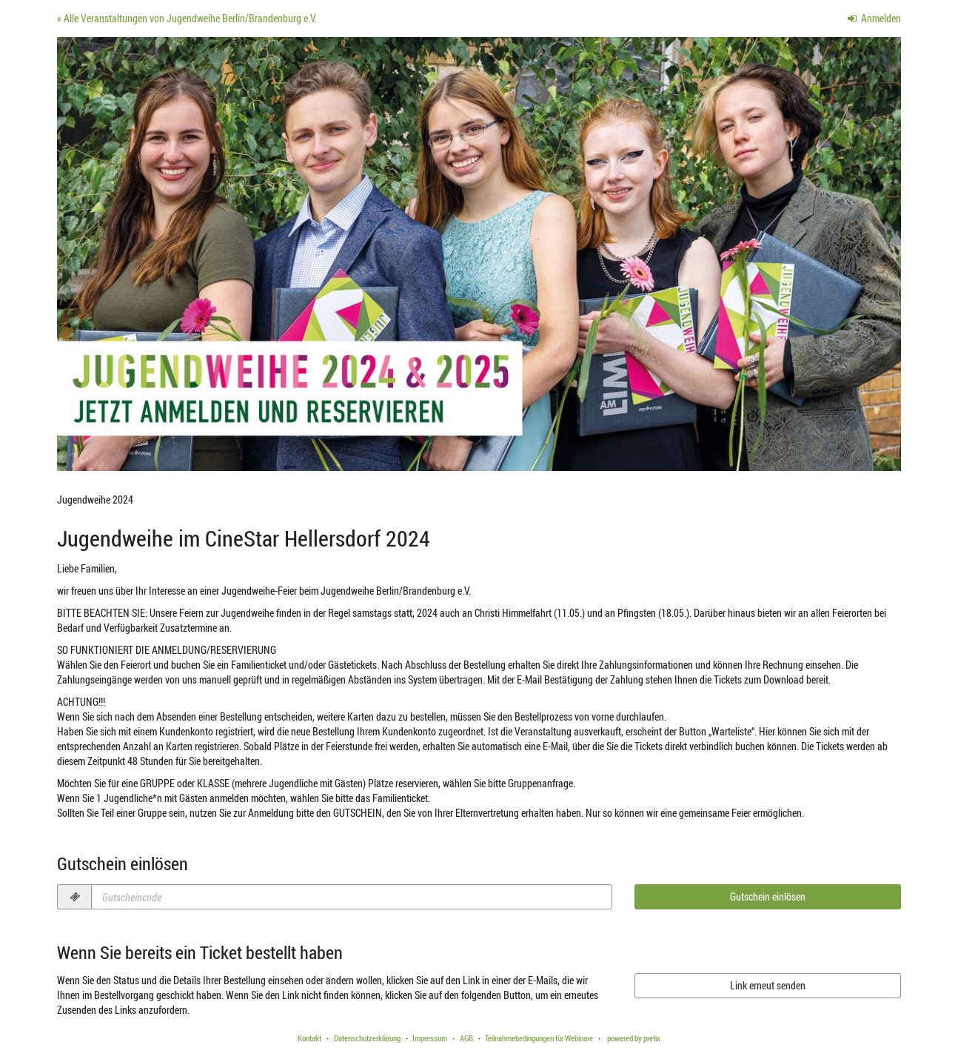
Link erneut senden (767, 985)
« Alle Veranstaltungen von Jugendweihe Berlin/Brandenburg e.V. (187, 18)
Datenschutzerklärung (367, 1037)
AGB (466, 1037)
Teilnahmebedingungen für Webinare (539, 1037)
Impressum (429, 1037)
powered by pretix (633, 1037)
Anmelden (875, 18)
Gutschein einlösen (767, 896)
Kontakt (309, 1037)
